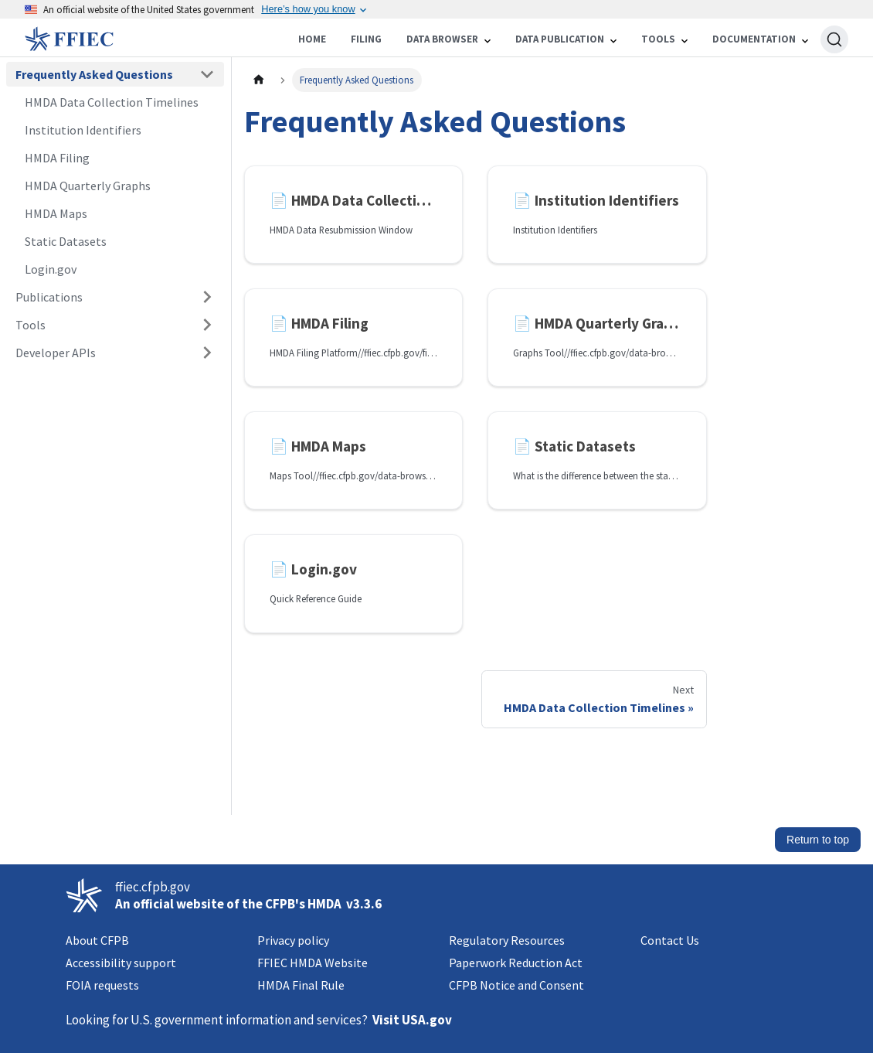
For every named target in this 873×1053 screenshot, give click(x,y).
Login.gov (50, 269)
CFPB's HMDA (303, 903)
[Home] (127, 38)
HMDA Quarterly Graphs (88, 185)
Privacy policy (293, 940)
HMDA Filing (57, 157)
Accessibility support (121, 962)
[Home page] (258, 80)
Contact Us (669, 940)
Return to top (817, 839)
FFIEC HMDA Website (312, 962)
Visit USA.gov (412, 1019)
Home (312, 39)
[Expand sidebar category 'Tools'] (207, 324)
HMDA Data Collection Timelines (112, 102)
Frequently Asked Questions (94, 74)
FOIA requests (102, 985)
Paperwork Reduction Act (516, 962)
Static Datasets (66, 241)
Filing (366, 39)
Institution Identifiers (83, 130)
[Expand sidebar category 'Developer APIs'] (207, 352)
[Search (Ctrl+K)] (834, 39)
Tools (30, 324)
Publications (49, 297)
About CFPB (97, 940)
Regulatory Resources (507, 940)
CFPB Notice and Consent (516, 985)
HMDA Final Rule (301, 985)
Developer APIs (55, 352)
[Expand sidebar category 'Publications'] (207, 297)
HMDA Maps (56, 213)
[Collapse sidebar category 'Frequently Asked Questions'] (207, 74)
